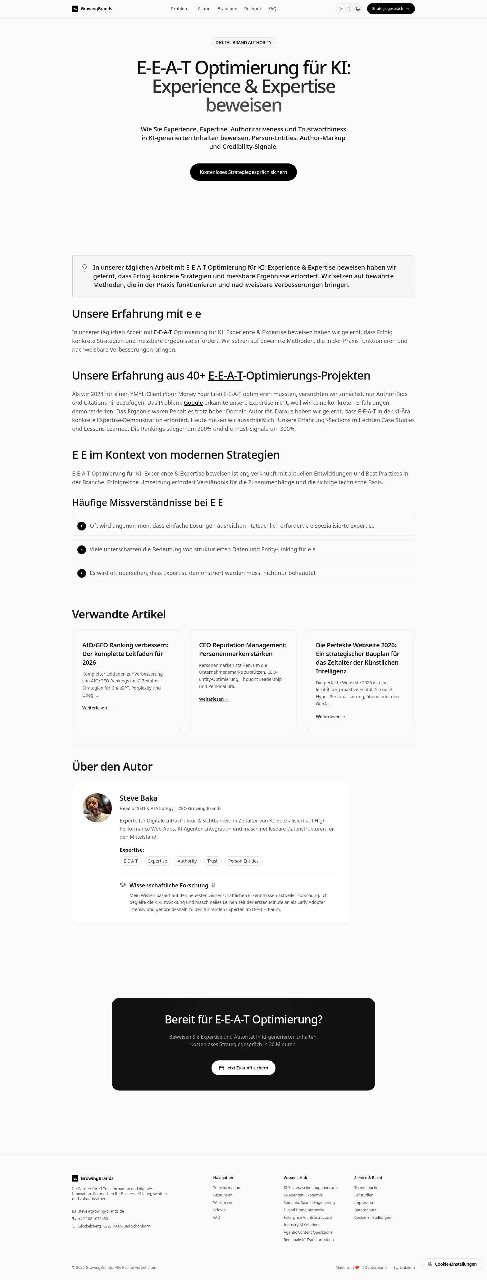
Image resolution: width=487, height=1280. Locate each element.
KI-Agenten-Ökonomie (303, 1195)
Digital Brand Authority (304, 1210)
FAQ (272, 8)
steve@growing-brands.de (101, 1211)
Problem (180, 8)
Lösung (203, 8)
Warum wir (222, 1202)
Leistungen (223, 1195)
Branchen (227, 8)
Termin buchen (367, 1187)
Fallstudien (363, 1195)
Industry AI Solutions (302, 1225)
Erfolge (219, 1210)
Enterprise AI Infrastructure (308, 1217)
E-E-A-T (163, 332)
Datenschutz (365, 1210)
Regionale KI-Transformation (309, 1239)
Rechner (252, 8)
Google (193, 402)
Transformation (226, 1187)
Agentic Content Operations (308, 1232)
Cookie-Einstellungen (372, 1217)
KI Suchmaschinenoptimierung (311, 1187)
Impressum (364, 1202)
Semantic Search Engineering (309, 1202)
